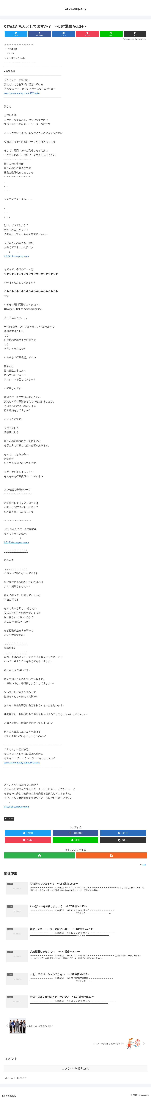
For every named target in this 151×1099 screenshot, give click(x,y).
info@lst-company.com (16, 256)
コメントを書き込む (75, 1068)
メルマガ (9, 819)
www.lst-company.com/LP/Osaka (22, 93)
